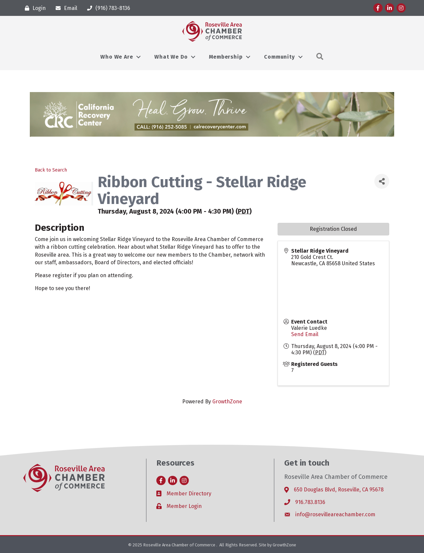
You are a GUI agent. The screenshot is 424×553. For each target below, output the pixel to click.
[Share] (381, 181)
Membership (225, 57)
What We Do (170, 57)
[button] (320, 57)
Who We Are (116, 57)
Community (279, 57)
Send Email (304, 334)
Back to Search (51, 170)
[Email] (64, 8)
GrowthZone (227, 401)
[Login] (34, 8)
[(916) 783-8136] (107, 8)
